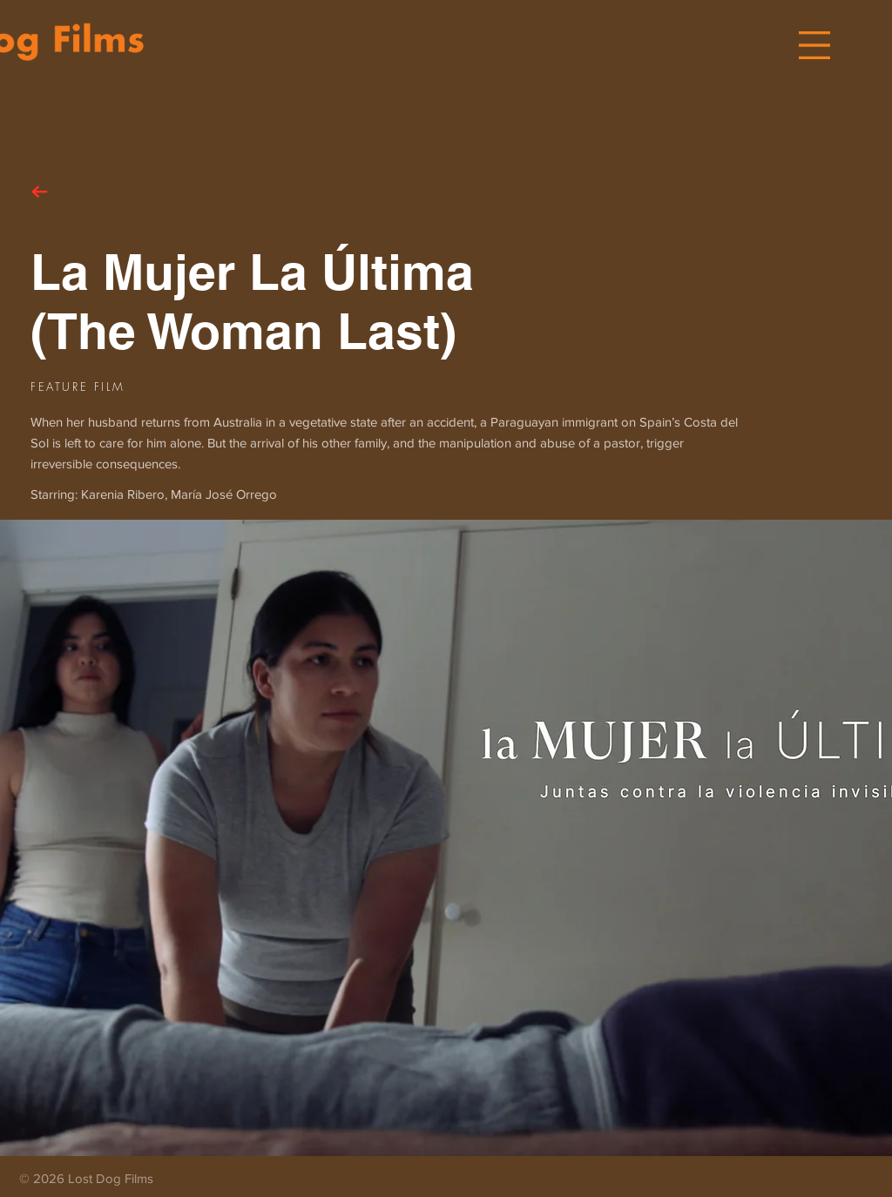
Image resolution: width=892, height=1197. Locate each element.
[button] (814, 45)
